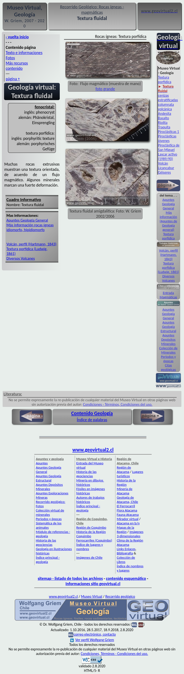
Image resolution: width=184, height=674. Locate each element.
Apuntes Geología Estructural (168, 326)
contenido (14, 68)
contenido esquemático (126, 578)
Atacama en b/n (128, 523)
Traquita (164, 127)
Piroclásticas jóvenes (167, 138)
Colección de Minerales (168, 350)
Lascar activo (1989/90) (167, 156)
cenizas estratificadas (168, 97)
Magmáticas (168, 297)
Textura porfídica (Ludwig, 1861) (168, 267)
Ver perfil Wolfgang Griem (92, 640)
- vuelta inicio (17, 37)
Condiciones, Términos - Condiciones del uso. (114, 653)
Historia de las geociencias (46, 542)
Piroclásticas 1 (168, 131)
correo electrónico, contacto (95, 634)
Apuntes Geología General (27, 220)
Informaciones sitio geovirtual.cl (92, 583)
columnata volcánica (166, 106)
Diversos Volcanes (20, 258)
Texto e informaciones (24, 52)
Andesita (164, 113)
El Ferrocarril (126, 506)
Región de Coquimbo (91, 527)
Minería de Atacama (124, 491)
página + (13, 78)
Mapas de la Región (125, 529)
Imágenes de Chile (89, 557)
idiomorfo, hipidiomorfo (25, 229)
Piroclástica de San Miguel (168, 147)
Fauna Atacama (128, 514)
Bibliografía (125, 553)
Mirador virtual (127, 519)
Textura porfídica (164, 79)
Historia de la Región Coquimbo (91, 534)
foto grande (105, 88)
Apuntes (42, 463)
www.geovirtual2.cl (93, 450)
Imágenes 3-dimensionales (130, 534)
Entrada (168, 293)
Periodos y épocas (168, 359)
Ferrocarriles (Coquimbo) (94, 540)
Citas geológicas (168, 367)
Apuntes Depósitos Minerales (168, 339)
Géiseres (164, 172)
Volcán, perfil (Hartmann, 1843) (31, 244)
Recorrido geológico (120, 596)
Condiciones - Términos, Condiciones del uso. (118, 404)
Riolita (163, 122)
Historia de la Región (126, 482)
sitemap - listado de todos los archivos (70, 578)
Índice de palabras (92, 419)
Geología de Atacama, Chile (127, 499)
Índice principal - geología (48, 559)
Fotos (10, 58)
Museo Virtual (91, 596)
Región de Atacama (124, 469)
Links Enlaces (126, 549)
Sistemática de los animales (48, 525)
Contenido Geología (92, 413)
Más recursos (17, 63)
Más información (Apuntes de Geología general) (168, 221)
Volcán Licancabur (166, 165)
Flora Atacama (127, 510)
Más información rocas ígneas (30, 225)
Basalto (163, 118)
